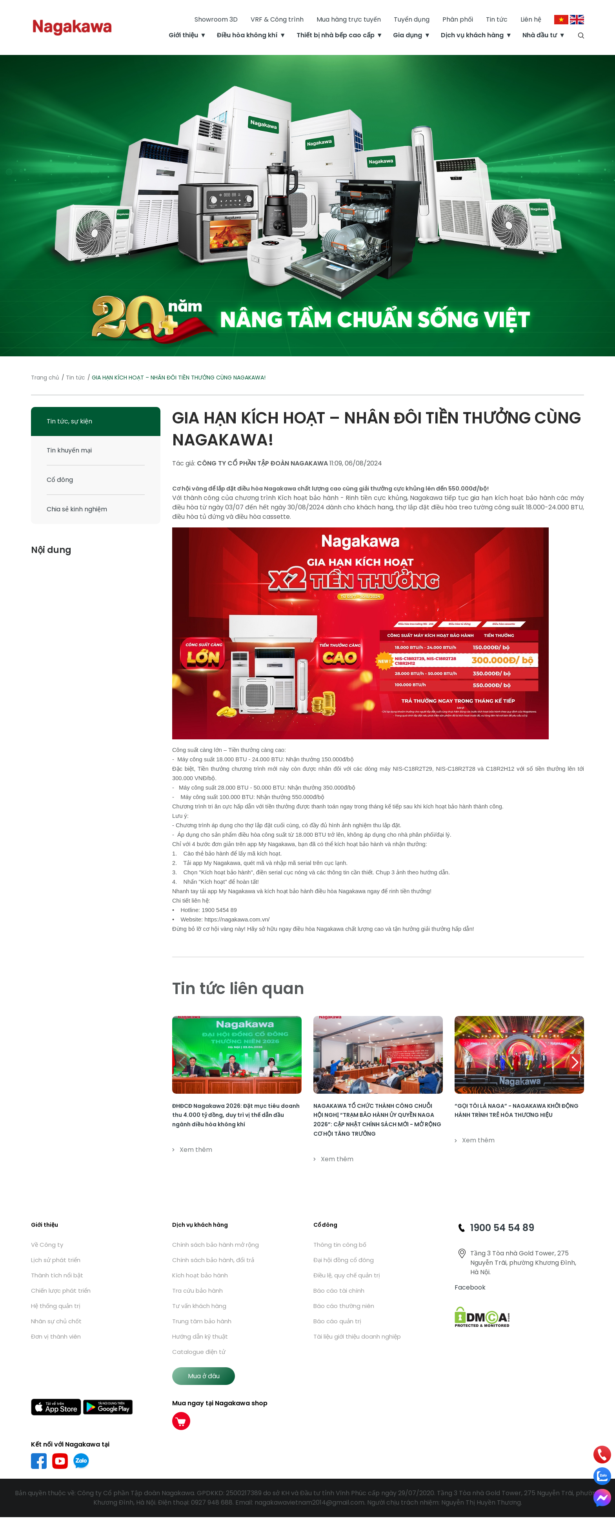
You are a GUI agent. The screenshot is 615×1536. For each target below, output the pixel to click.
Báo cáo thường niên (343, 1306)
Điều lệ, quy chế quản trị (346, 1275)
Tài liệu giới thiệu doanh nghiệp (357, 1336)
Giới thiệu (183, 35)
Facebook (470, 1287)
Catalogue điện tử (199, 1352)
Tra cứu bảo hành (197, 1290)
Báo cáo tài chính (338, 1290)
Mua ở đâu (204, 1376)
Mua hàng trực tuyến (349, 19)
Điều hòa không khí (247, 35)
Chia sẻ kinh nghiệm (77, 509)
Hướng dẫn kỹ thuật (200, 1336)
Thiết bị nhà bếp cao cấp (336, 35)
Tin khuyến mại (69, 450)
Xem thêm (192, 1149)
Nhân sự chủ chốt (56, 1321)
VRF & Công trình (277, 19)
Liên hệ (530, 19)
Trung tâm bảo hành (201, 1321)
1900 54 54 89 (502, 1227)
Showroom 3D (216, 19)
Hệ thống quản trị (55, 1306)
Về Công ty (47, 1244)
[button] (575, 1062)
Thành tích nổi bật (57, 1275)
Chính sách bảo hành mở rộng (215, 1244)
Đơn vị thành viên (56, 1336)
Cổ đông (60, 479)
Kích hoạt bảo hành (200, 1275)
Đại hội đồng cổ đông (343, 1260)
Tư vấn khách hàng (199, 1306)
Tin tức (497, 19)
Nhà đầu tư (539, 35)
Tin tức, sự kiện (69, 421)
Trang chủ (45, 377)
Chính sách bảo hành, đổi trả (213, 1260)
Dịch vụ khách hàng (472, 35)
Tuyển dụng (411, 19)
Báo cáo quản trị (337, 1321)
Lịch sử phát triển (55, 1260)
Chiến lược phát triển (61, 1290)
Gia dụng (407, 35)
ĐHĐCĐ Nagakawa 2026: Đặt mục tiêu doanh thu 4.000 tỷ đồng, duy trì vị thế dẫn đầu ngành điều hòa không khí (236, 1115)
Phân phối (457, 19)
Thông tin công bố (339, 1244)
